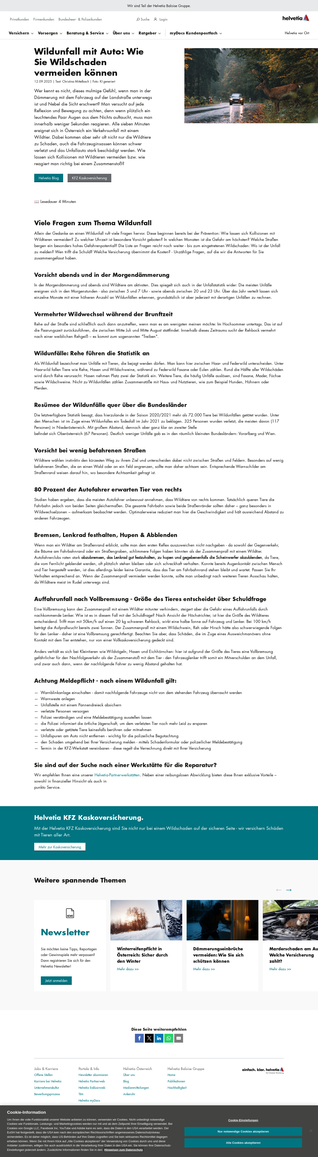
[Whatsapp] (168, 1038)
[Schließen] (311, 1134)
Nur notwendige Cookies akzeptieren (243, 1134)
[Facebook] (139, 1038)
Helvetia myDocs (89, 1100)
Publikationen (176, 1081)
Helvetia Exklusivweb (92, 1087)
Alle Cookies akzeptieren (243, 1146)
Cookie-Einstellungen (243, 1123)
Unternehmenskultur (46, 1087)
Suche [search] (143, 19)
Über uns (129, 1074)
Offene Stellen (43, 1074)
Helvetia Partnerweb (92, 1081)
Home (171, 1074)
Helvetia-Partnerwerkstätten (117, 774)
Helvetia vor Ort (297, 32)
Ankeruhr (129, 1094)
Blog (126, 1081)
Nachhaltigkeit (177, 1087)
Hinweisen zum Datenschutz (123, 1153)
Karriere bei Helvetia (47, 1081)
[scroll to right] (291, 890)
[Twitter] (149, 1038)
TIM (81, 1094)
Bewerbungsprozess (47, 1094)
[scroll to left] (281, 890)
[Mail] (178, 1038)
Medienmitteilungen (136, 1087)
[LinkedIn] (159, 1038)
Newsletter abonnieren (93, 1074)
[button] (48, 178)
